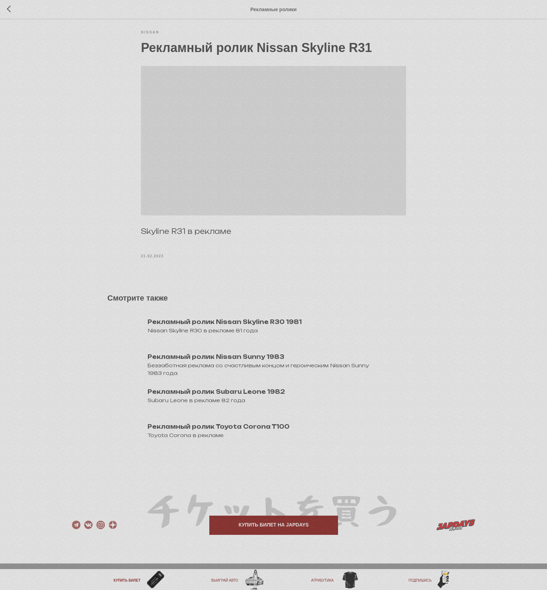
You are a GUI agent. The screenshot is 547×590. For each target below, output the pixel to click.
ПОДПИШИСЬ (420, 580)
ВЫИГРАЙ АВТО (224, 580)
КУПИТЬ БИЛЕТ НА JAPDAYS (274, 534)
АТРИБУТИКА (322, 580)
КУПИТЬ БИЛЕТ (126, 580)
